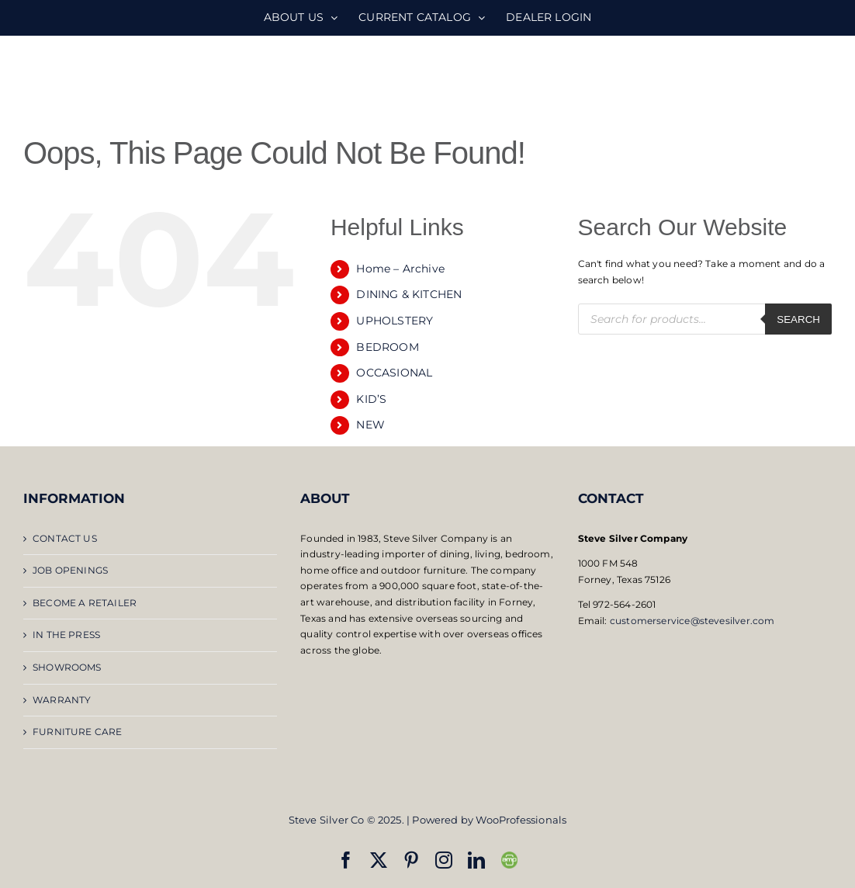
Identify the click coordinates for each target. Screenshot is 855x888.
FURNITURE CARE (78, 731)
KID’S (371, 399)
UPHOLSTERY (394, 321)
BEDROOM (387, 347)
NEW (370, 425)
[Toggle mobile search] (792, 78)
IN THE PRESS (66, 634)
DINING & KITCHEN (409, 294)
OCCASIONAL (394, 373)
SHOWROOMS (67, 667)
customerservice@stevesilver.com (692, 620)
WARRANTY (62, 700)
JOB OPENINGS (70, 570)
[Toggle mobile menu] (823, 78)
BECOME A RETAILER (85, 603)
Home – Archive (400, 269)
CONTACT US (65, 538)
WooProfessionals (521, 819)
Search (798, 319)
